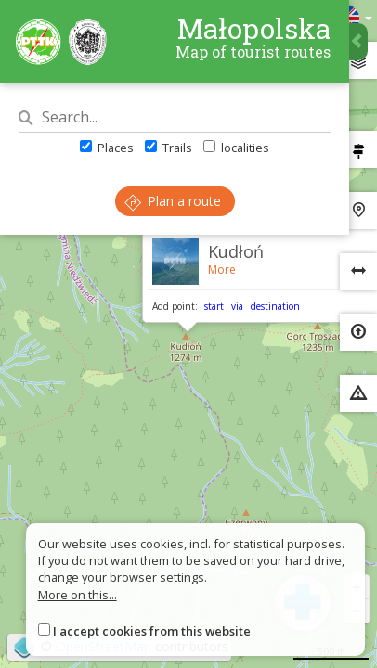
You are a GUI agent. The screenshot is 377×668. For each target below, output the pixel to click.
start (214, 306)
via (237, 306)
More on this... (77, 594)
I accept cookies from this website (152, 631)
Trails (168, 147)
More (222, 269)
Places (107, 147)
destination (275, 306)
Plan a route (172, 201)
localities (236, 147)
